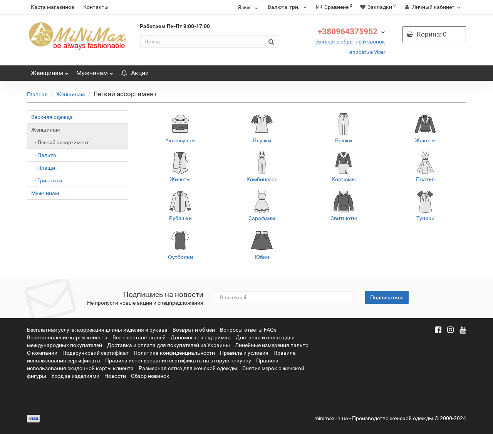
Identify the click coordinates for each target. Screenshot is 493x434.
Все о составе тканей (139, 337)
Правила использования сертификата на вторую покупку (178, 360)
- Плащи (43, 168)
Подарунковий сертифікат (95, 353)
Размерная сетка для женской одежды (188, 368)
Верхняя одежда (52, 117)
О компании (42, 353)
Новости (115, 376)
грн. (288, 7)
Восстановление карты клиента (67, 337)
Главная (37, 94)
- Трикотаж (46, 180)
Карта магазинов (52, 7)
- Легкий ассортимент (60, 142)
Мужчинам (94, 71)
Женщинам (50, 71)
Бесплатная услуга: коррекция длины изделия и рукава (97, 330)
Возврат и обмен (194, 330)
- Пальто (43, 155)
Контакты (96, 7)
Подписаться (387, 297)
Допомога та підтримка (201, 337)
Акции (135, 73)
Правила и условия (244, 353)
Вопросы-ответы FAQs (248, 330)
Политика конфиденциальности (174, 353)
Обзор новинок (150, 376)
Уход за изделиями (75, 376)
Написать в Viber (365, 52)
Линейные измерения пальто (272, 345)
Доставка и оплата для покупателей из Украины (168, 345)
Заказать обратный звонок (350, 41)
